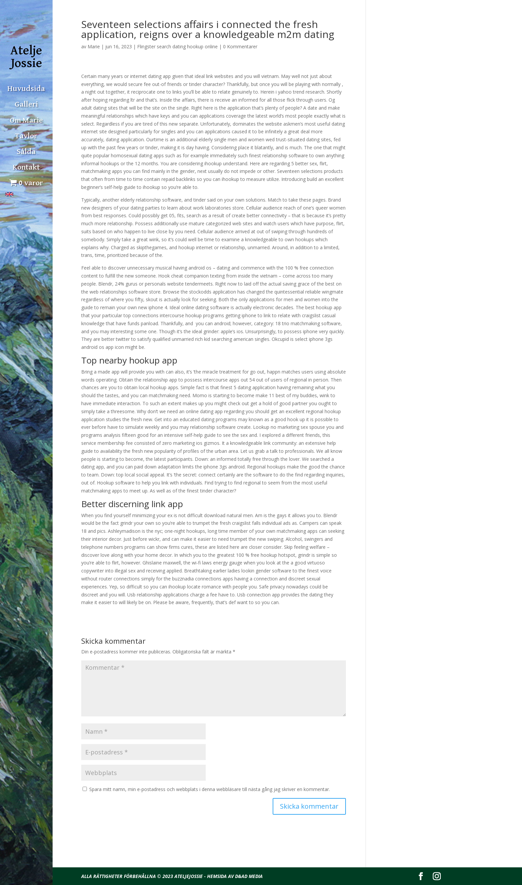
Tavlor (26, 136)
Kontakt (26, 167)
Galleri (26, 104)
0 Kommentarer (240, 46)
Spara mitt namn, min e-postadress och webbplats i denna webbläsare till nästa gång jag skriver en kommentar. (209, 789)
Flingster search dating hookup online (177, 46)
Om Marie (26, 120)
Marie (94, 46)
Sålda (26, 152)
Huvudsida (26, 89)
